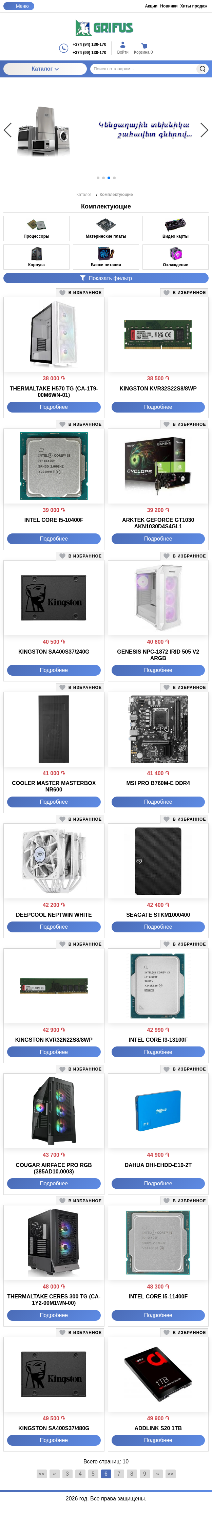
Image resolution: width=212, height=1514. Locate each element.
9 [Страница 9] (144, 1474)
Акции (151, 6)
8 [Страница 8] (131, 1474)
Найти (202, 69)
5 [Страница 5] (93, 1474)
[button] (98, 178)
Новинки (168, 6)
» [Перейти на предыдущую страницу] (157, 1474)
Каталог (45, 69)
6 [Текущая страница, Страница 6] (106, 1474)
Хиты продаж (193, 6)
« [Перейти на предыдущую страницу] (54, 1474)
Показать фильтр (106, 278)
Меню (19, 6)
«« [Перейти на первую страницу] (42, 1474)
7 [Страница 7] (118, 1474)
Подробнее (54, 407)
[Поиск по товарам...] (149, 69)
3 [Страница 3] (67, 1474)
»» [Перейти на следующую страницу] (171, 1474)
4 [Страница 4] (80, 1474)
